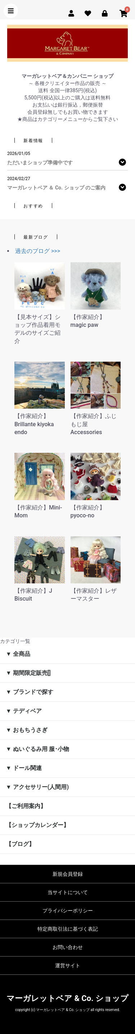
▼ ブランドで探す (29, 691)
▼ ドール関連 (24, 768)
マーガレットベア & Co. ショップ (67, 998)
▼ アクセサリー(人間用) (37, 787)
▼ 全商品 (18, 653)
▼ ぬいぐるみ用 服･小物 (37, 749)
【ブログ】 (20, 844)
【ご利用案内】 (26, 806)
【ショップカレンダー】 (37, 825)
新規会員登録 (68, 874)
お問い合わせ (68, 947)
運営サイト (67, 965)
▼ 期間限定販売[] (28, 672)
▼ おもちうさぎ (27, 730)
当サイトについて (68, 892)
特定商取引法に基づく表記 (67, 929)
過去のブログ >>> (37, 251)
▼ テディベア (24, 711)
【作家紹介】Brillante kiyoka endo (34, 424)
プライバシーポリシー (67, 910)
